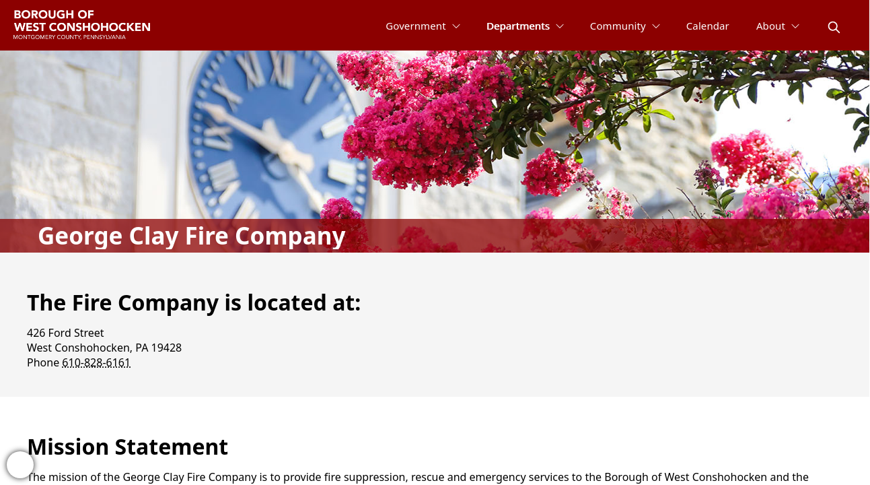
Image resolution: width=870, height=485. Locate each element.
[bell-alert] (20, 464)
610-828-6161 (96, 362)
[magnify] (834, 27)
